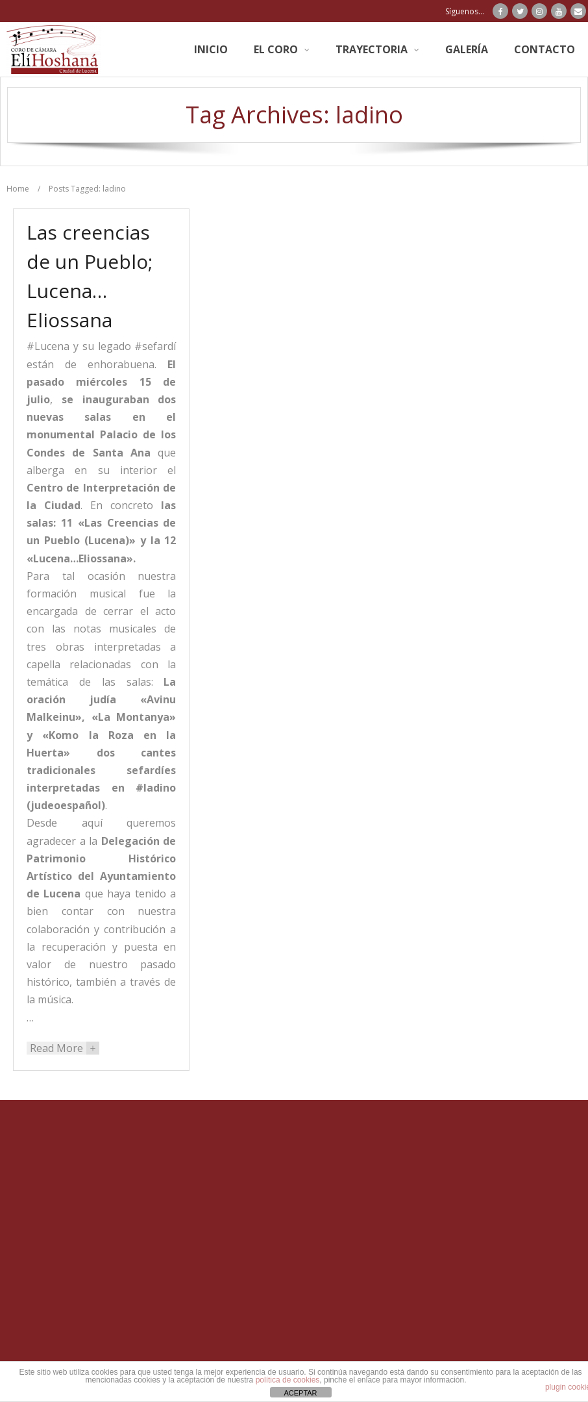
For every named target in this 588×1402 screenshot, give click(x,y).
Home (17, 188)
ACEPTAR (300, 1393)
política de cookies (288, 1379)
